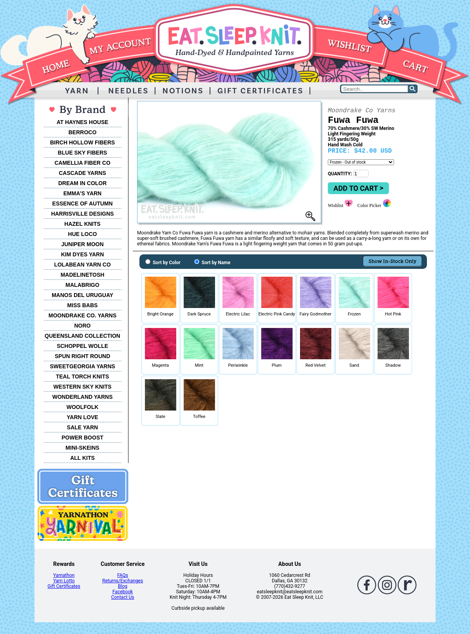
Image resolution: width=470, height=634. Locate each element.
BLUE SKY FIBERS (82, 152)
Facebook (122, 591)
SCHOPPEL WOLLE (82, 346)
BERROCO (83, 132)
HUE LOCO (82, 234)
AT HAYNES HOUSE (82, 122)
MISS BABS (82, 305)
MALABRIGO (82, 285)
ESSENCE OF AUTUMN (82, 203)
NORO (82, 325)
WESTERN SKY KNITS (82, 387)
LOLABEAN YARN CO (82, 264)
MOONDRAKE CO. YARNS (82, 315)
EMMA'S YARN (82, 193)
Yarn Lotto (64, 581)
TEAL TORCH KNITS (82, 376)
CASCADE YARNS (82, 173)
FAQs (122, 575)
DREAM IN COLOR (82, 183)
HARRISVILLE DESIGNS (82, 214)
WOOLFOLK (83, 407)
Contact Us (122, 597)
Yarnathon (64, 575)
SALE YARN (82, 427)
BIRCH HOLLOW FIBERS (82, 142)
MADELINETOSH (83, 275)
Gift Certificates (63, 586)
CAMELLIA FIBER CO (82, 163)
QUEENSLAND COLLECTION (82, 336)
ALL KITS (82, 458)
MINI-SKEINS (82, 448)
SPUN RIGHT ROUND (82, 356)
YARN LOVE (82, 417)
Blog (122, 586)
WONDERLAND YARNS (82, 397)
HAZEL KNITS (82, 224)
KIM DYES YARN (82, 254)
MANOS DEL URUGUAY (82, 295)
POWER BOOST (82, 437)
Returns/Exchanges (122, 581)
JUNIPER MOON (82, 244)
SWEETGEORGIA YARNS (82, 366)
